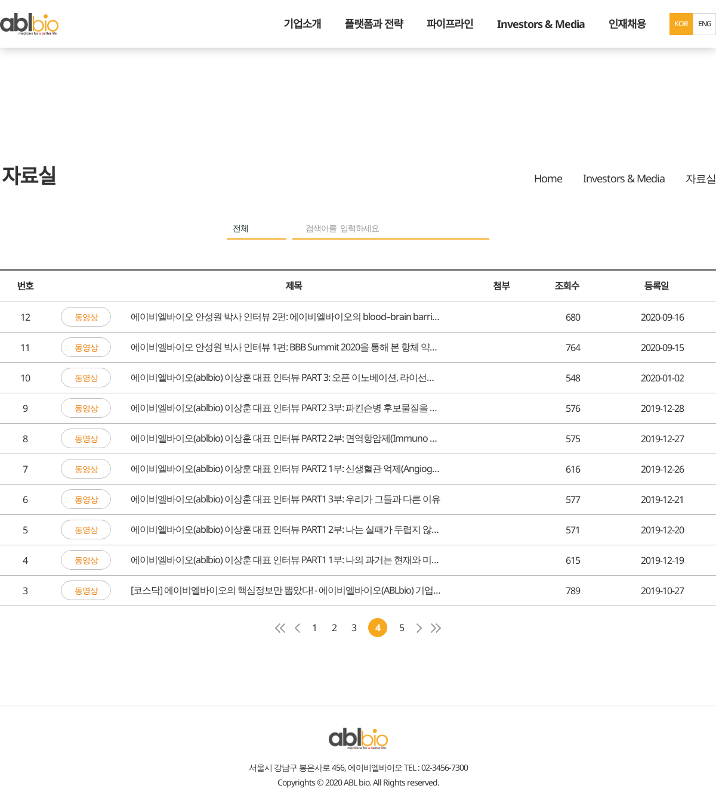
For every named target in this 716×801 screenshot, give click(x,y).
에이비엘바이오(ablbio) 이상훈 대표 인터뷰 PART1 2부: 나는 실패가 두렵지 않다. (286, 529)
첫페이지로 (280, 628)
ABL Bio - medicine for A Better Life (29, 24)
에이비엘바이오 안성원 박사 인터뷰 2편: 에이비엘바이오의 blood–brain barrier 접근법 (286, 317)
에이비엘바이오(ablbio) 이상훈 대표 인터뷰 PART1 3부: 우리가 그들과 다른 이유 (285, 499)
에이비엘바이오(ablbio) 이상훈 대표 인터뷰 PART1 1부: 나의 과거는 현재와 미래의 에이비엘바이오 (286, 560)
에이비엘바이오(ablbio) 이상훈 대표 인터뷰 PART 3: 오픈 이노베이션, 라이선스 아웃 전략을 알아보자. (286, 377)
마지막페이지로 (436, 628)
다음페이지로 (419, 628)
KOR (681, 23)
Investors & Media (541, 24)
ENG (704, 23)
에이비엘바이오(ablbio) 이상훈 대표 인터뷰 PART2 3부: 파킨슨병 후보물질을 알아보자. (286, 408)
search (476, 229)
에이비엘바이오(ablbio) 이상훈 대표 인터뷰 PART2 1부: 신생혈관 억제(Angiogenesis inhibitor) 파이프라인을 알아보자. (286, 469)
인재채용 (627, 24)
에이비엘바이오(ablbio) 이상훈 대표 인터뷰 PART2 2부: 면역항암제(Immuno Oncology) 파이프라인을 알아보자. (286, 438)
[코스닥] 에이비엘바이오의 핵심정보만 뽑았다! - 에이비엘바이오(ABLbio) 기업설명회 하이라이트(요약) (286, 590)
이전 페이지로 (297, 628)
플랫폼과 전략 (374, 24)
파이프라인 (450, 24)
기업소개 (301, 24)
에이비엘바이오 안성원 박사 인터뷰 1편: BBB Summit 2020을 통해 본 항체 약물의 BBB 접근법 (286, 347)
